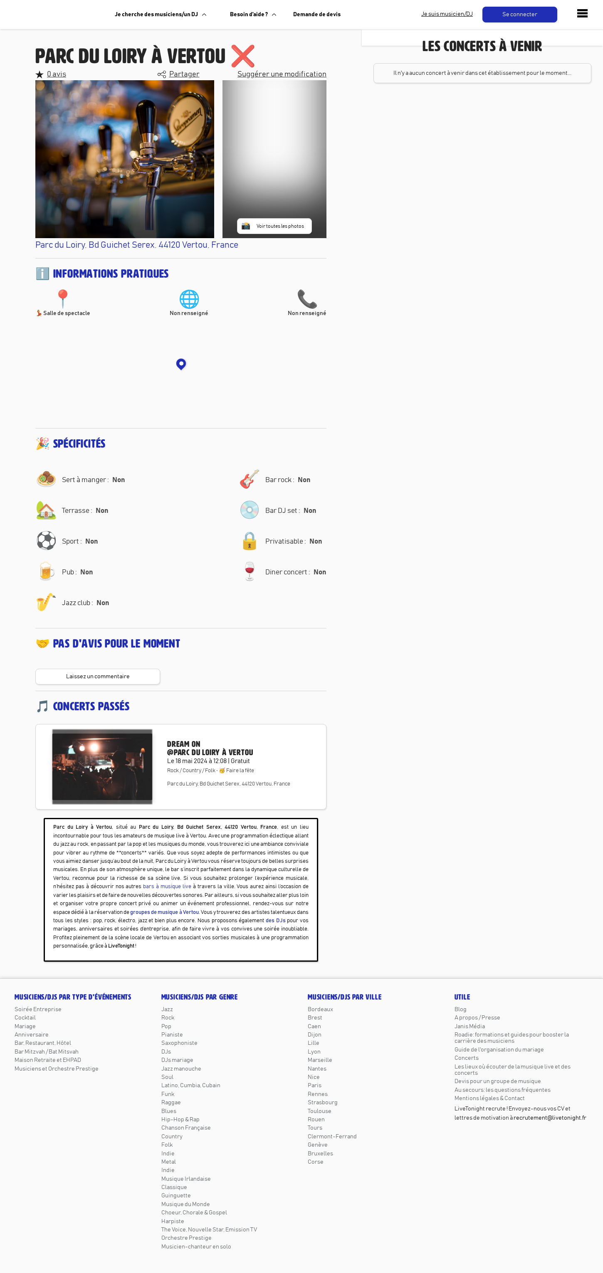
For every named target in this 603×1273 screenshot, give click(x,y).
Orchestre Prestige (186, 1238)
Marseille (320, 1060)
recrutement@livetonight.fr (550, 1118)
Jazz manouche (181, 1069)
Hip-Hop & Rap (180, 1120)
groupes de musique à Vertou (164, 912)
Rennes (318, 1094)
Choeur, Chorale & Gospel (194, 1213)
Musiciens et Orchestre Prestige (57, 1069)
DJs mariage (177, 1060)
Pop (166, 1026)
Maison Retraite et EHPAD (48, 1060)
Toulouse (319, 1111)
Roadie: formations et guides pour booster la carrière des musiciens (512, 1038)
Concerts (467, 1058)
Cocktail (25, 1018)
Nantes (317, 1069)
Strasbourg (323, 1103)
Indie (168, 1154)
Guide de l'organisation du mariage (499, 1050)
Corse (316, 1162)
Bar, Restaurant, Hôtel (43, 1043)
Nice (314, 1077)
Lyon (314, 1052)
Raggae (171, 1103)
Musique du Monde (185, 1204)
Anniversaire (32, 1035)
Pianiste (172, 1035)
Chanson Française (186, 1128)
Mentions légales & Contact (490, 1098)
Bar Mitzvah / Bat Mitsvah (47, 1052)
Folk (167, 1145)
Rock (167, 1018)
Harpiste (172, 1221)
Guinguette (176, 1196)
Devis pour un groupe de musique (498, 1081)
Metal (168, 1162)
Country (172, 1137)
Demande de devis (317, 14)
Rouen (316, 1120)
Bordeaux (320, 1009)
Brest (315, 1018)
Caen (314, 1026)
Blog (461, 1009)
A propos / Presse (477, 1018)
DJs (166, 1052)
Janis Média (470, 1026)
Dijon (314, 1035)
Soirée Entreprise (38, 1009)
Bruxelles (320, 1154)
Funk (167, 1094)
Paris (314, 1085)
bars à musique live (167, 886)
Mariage (25, 1026)
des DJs (276, 920)
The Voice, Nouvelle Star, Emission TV (209, 1230)
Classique (174, 1187)
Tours (315, 1128)
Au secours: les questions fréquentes (503, 1090)
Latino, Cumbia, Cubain (190, 1085)
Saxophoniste (179, 1043)
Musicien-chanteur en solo (196, 1247)
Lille (313, 1043)
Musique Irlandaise (186, 1179)
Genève (318, 1145)
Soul (167, 1077)
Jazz (167, 1009)
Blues (168, 1111)
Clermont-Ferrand (332, 1137)
